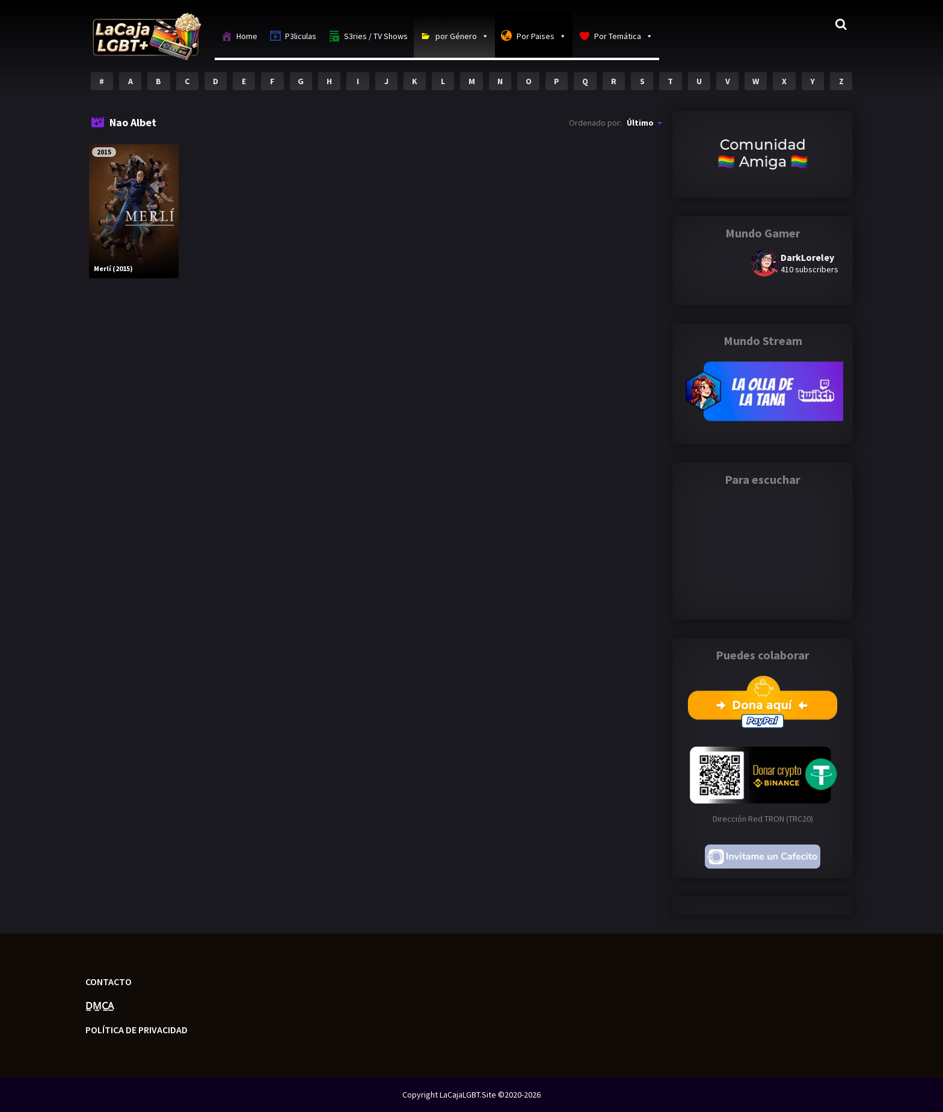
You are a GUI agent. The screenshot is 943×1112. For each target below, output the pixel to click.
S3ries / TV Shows (376, 36)
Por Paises (542, 36)
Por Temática (623, 36)
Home (246, 36)
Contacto (108, 982)
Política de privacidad (136, 1030)
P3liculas (300, 36)
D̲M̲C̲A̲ (99, 1006)
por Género (462, 36)
